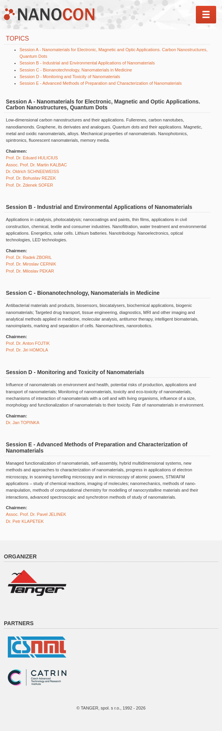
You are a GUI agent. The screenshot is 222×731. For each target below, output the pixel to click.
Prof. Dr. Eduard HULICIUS (32, 157)
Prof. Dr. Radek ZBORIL (29, 257)
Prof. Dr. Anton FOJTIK (28, 343)
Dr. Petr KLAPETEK (25, 521)
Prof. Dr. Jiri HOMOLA (27, 350)
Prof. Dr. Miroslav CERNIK (31, 264)
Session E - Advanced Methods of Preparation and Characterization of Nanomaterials (101, 83)
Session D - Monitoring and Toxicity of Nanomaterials (70, 76)
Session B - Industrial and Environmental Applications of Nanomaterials (87, 63)
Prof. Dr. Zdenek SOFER (29, 185)
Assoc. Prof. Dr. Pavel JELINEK (36, 514)
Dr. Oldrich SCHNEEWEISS (32, 171)
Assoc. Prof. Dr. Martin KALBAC (36, 164)
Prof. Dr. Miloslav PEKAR (30, 271)
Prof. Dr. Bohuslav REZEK (31, 178)
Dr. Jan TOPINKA (22, 422)
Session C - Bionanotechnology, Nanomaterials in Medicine (76, 70)
